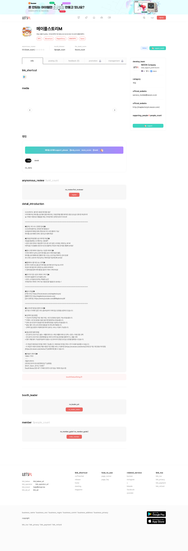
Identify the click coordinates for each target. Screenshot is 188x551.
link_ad (35, 490)
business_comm (69, 512)
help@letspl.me (39, 487)
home (77, 483)
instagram (131, 480)
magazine (78, 490)
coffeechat (79, 476)
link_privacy (160, 480)
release (78, 480)
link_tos (159, 476)
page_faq (105, 480)
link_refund (160, 486)
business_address (85, 512)
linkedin (130, 486)
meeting (78, 486)
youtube (130, 493)
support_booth (157, 48)
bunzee (130, 476)
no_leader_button (74, 409)
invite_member (74, 437)
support (148, 126)
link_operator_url (42, 484)
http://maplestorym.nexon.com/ (146, 107)
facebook (130, 490)
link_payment (161, 483)
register (74, 195)
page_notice (106, 476)
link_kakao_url (38, 481)
